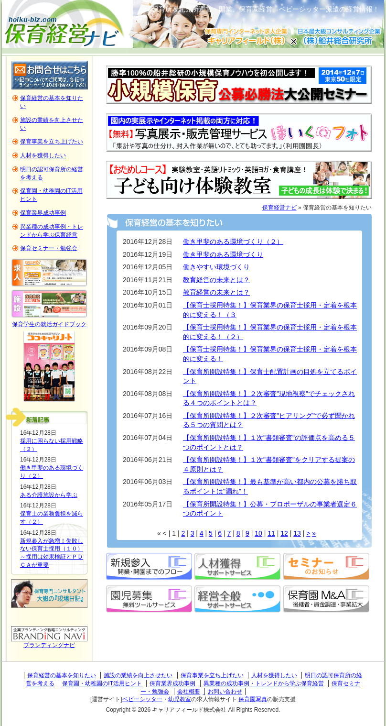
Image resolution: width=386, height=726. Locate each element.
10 (258, 533)
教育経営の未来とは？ (216, 280)
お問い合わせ (225, 691)
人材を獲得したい (43, 155)
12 (284, 533)
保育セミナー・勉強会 (48, 248)
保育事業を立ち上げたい (51, 141)
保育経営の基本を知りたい (61, 675)
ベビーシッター (142, 699)
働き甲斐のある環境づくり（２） (233, 241)
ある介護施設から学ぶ (48, 495)
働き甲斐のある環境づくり (223, 254)
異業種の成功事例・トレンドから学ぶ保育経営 (264, 683)
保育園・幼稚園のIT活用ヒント (102, 683)
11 (271, 533)
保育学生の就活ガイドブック (49, 324)
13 (297, 533)
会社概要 (188, 691)
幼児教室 (179, 699)
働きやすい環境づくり (216, 267)
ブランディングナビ (49, 645)
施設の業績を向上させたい (138, 675)
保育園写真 (252, 699)
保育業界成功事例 (43, 212)
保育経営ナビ (279, 207)
